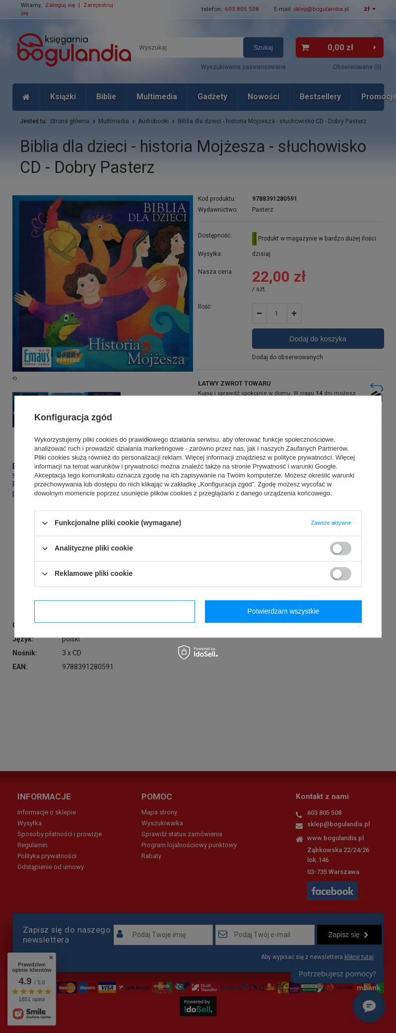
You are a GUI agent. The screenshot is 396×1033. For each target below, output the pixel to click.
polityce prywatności (302, 457)
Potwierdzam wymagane (115, 611)
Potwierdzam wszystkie (284, 611)
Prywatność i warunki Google (294, 466)
